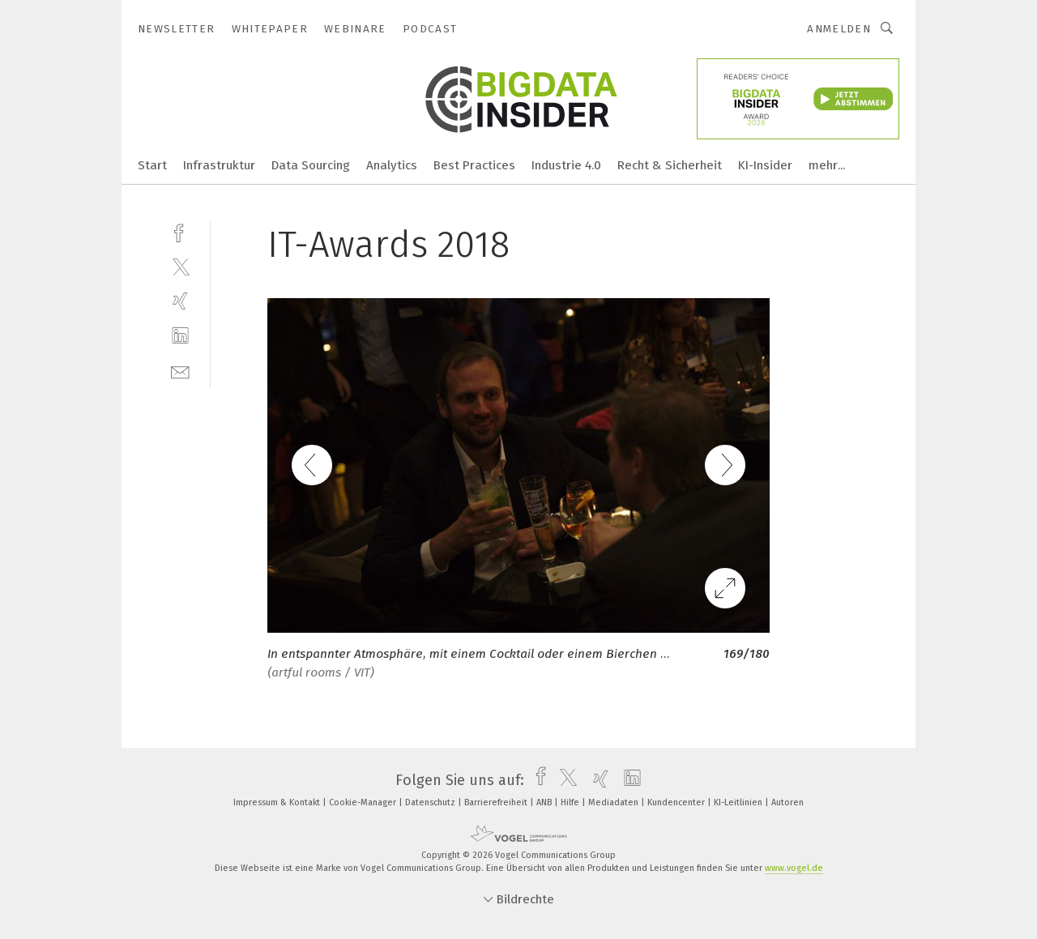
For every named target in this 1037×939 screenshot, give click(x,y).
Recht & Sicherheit (669, 165)
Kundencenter (677, 802)
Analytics (391, 165)
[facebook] (180, 231)
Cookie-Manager (364, 802)
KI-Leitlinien (739, 802)
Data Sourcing (310, 165)
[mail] (180, 371)
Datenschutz (431, 802)
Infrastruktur (219, 165)
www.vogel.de (794, 868)
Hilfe (571, 802)
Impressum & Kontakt (277, 802)
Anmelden (839, 29)
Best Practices (474, 165)
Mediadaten (614, 802)
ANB (545, 802)
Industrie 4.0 (566, 165)
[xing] (180, 301)
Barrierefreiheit (497, 802)
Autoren (787, 802)
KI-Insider (765, 165)
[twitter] (180, 266)
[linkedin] (180, 336)
